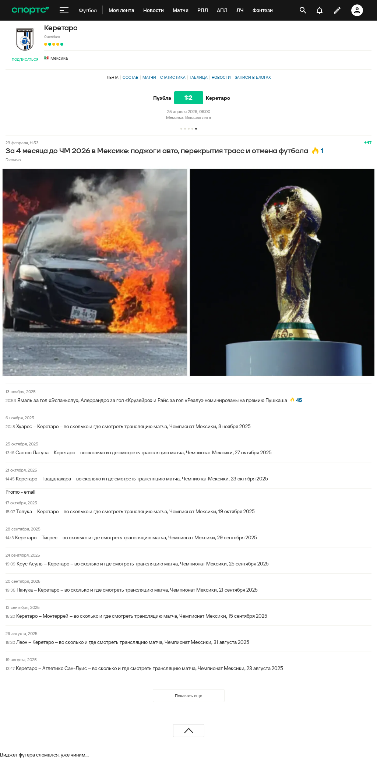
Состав (130, 77)
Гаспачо (13, 159)
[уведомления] (319, 10)
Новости (221, 77)
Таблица (199, 77)
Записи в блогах (253, 77)
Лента (113, 77)
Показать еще (188, 695)
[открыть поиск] (303, 10)
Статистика (173, 77)
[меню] (64, 10)
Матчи (149, 77)
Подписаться (25, 59)
